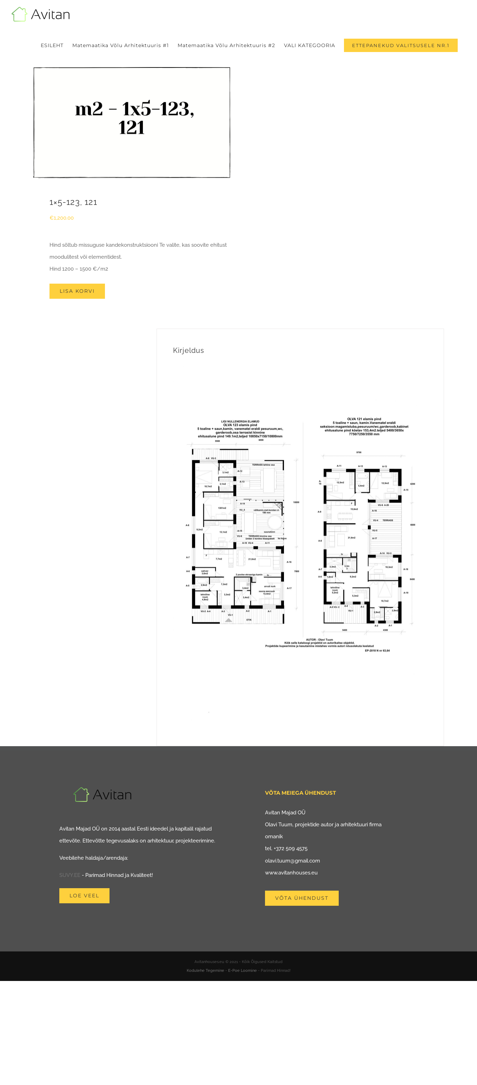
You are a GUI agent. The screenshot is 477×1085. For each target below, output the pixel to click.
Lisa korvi (77, 291)
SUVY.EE (69, 875)
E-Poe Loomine (242, 970)
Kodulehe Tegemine (205, 970)
